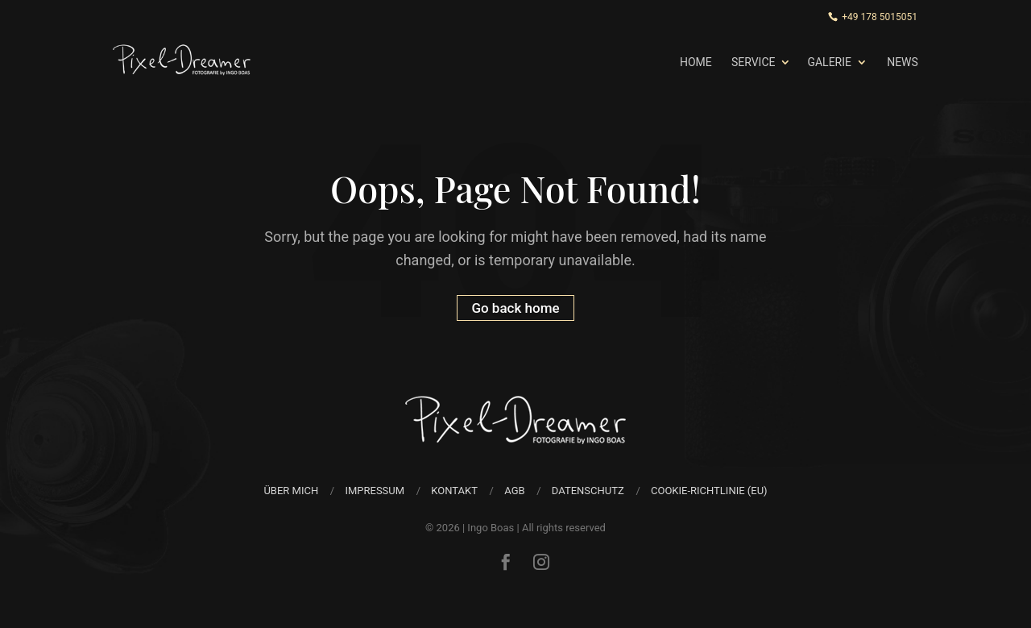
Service (753, 62)
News (902, 62)
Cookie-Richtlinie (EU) (709, 491)
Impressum (374, 491)
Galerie (829, 62)
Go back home (515, 308)
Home (696, 62)
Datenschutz (588, 491)
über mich (290, 491)
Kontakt (454, 491)
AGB (514, 491)
